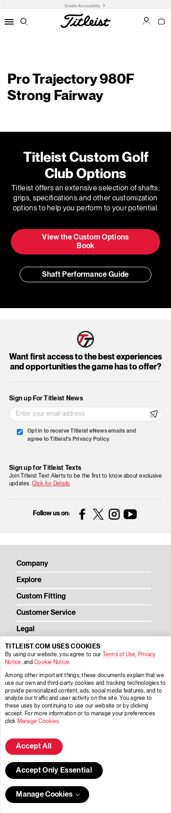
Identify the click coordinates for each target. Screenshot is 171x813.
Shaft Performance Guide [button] (85, 275)
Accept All (34, 746)
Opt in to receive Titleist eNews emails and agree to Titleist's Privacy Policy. (81, 435)
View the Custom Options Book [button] (85, 241)
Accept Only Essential (54, 771)
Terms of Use (119, 654)
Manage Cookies (38, 721)
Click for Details (51, 483)
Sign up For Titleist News (46, 398)
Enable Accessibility (83, 6)
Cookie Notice (51, 662)
